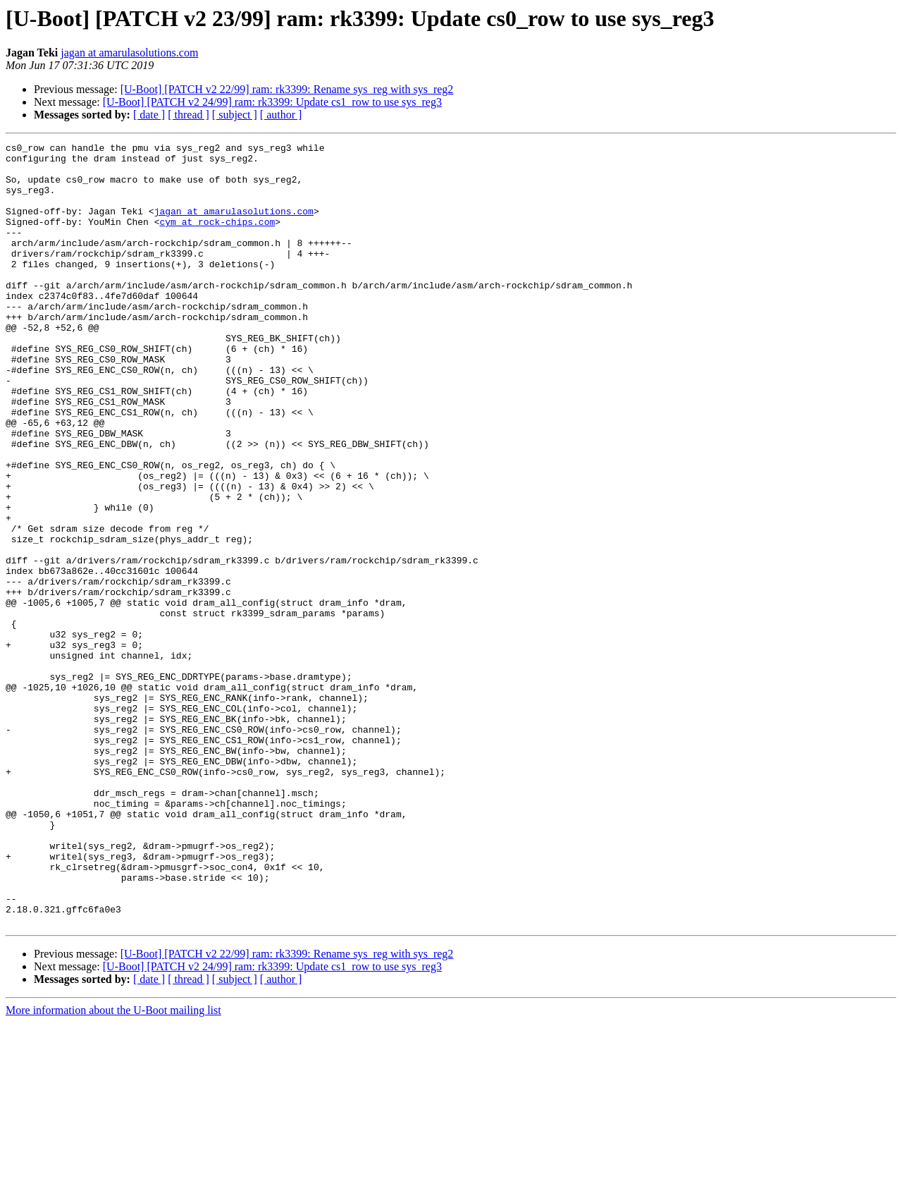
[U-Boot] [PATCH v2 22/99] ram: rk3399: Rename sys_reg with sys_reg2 (287, 89)
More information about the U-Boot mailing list (113, 1167)
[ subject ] (234, 115)
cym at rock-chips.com (217, 238)
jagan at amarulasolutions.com (129, 53)
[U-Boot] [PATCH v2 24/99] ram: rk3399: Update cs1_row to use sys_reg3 (272, 102)
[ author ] (281, 115)
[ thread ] (188, 115)
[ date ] (149, 115)
